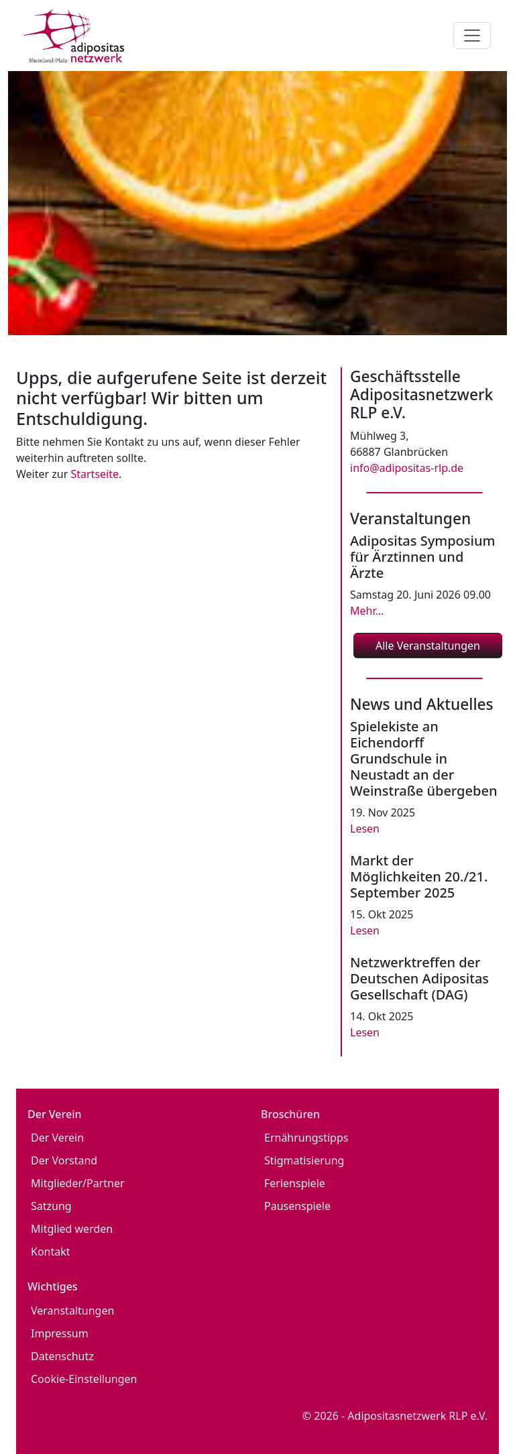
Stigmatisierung (304, 1160)
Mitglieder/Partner (78, 1183)
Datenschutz (62, 1356)
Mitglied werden (72, 1228)
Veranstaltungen (72, 1310)
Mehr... (367, 610)
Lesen (365, 828)
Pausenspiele (297, 1206)
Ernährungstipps (306, 1137)
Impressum (60, 1333)
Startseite (94, 474)
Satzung (51, 1206)
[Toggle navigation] (472, 35)
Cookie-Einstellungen (84, 1379)
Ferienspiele (294, 1183)
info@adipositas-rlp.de (406, 468)
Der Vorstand (64, 1160)
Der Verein (57, 1137)
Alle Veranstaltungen (428, 645)
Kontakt (50, 1251)
